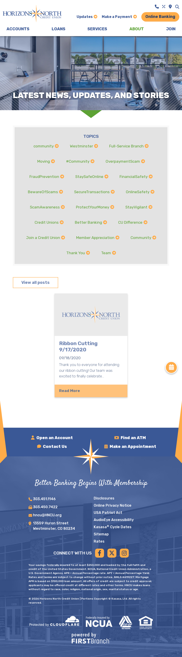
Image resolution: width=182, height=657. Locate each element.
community (43, 146)
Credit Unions (47, 222)
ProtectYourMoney (92, 207)
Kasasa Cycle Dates (112, 527)
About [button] (136, 28)
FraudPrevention (44, 177)
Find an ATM (133, 437)
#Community (77, 161)
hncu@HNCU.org (47, 515)
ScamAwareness (45, 207)
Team (106, 253)
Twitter (111, 553)
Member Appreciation (95, 238)
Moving (43, 161)
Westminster (81, 146)
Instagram (124, 553)
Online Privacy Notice (112, 505)
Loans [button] (58, 28)
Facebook (99, 553)
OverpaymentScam (123, 161)
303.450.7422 (45, 507)
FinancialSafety (134, 177)
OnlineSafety (137, 192)
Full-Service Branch (126, 146)
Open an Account (54, 437)
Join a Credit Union (43, 238)
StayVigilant (136, 207)
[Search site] (177, 7)
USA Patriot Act (108, 512)
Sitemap (101, 534)
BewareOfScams (43, 192)
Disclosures (104, 498)
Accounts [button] (18, 28)
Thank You (75, 253)
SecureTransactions (92, 192)
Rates (99, 541)
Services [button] (97, 28)
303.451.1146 (44, 499)
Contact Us (55, 446)
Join (170, 28)
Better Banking (88, 222)
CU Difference (130, 222)
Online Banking (160, 16)
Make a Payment (117, 17)
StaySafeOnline (89, 177)
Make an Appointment (133, 446)
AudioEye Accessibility (114, 520)
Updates (85, 17)
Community (141, 238)
